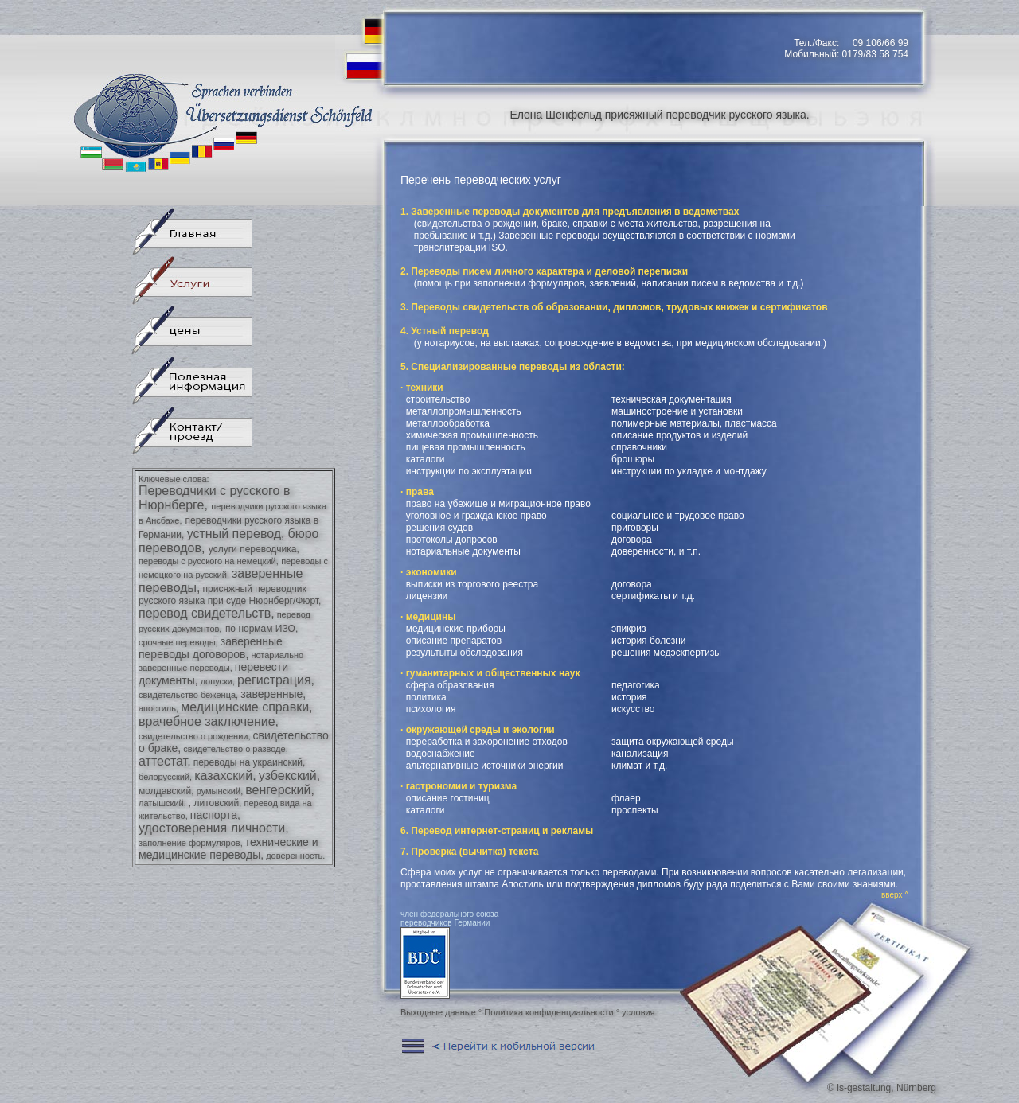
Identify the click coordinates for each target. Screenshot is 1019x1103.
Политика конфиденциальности (548, 1012)
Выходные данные (438, 1012)
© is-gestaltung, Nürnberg (881, 1087)
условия (638, 1012)
